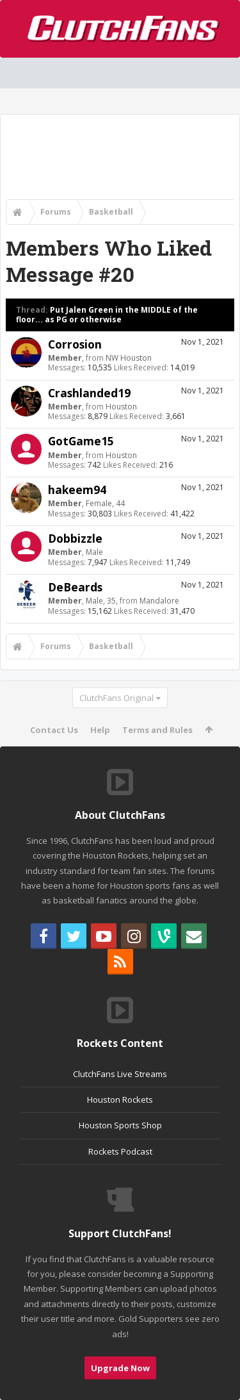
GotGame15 (81, 441)
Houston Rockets (120, 1099)
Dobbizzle (75, 538)
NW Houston (129, 357)
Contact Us (54, 730)
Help (100, 730)
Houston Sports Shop (120, 1125)
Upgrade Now (120, 1368)
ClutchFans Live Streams (120, 1074)
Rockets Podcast (120, 1151)
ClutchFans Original (116, 698)
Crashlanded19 (89, 392)
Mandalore (159, 600)
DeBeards (75, 587)
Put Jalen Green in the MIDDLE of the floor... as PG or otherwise (107, 314)
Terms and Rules (157, 730)
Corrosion (75, 344)
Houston (121, 406)
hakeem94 (77, 489)
